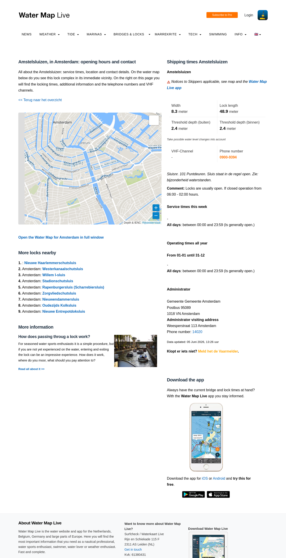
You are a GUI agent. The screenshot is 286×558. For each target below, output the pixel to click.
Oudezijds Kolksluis (59, 305)
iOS (205, 478)
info (241, 34)
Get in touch (133, 549)
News (27, 34)
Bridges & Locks (129, 34)
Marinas (96, 34)
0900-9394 (228, 157)
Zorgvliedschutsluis (59, 293)
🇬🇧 (257, 34)
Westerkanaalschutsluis (62, 269)
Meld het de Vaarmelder (218, 351)
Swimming (218, 34)
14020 (197, 332)
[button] (154, 120)
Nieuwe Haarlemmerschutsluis (50, 263)
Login (248, 15)
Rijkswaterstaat (151, 222)
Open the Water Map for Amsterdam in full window (61, 237)
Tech (194, 34)
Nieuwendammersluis (60, 299)
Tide (73, 34)
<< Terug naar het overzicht (40, 100)
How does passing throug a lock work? (54, 336)
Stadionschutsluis (57, 281)
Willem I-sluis (53, 275)
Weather (49, 34)
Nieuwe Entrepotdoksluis (63, 311)
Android (219, 478)
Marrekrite (168, 34)
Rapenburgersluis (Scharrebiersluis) (73, 287)
